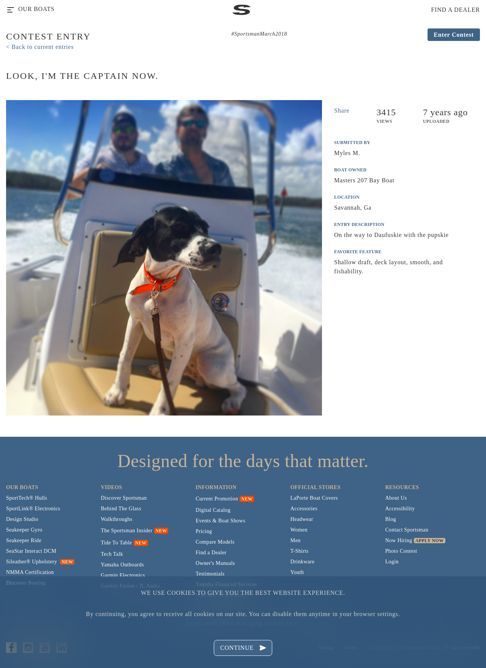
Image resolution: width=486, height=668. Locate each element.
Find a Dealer (211, 552)
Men (295, 540)
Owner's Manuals (215, 563)
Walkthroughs (117, 519)
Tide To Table (116, 543)
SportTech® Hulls (26, 498)
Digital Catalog (213, 510)
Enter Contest (454, 34)
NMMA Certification (30, 572)
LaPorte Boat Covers (314, 498)
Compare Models (215, 542)
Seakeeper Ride (23, 540)
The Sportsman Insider (127, 530)
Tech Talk (112, 554)
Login (391, 562)
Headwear (301, 519)
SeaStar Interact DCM (31, 551)
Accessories (303, 508)
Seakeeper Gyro (24, 530)
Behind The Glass (121, 508)
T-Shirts (299, 551)
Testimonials (210, 574)
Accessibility (400, 508)
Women (299, 530)
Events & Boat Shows (220, 521)
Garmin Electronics (123, 575)
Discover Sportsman (124, 498)
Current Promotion (217, 499)
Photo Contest (401, 551)
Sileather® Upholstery (40, 562)
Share (341, 110)
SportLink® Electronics (33, 508)
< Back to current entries (40, 47)
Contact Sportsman (406, 530)
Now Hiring (398, 540)
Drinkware (302, 562)
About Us (396, 498)
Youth (297, 572)
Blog (390, 519)
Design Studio (22, 519)
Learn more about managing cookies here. (243, 623)
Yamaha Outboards (122, 565)
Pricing (204, 531)
